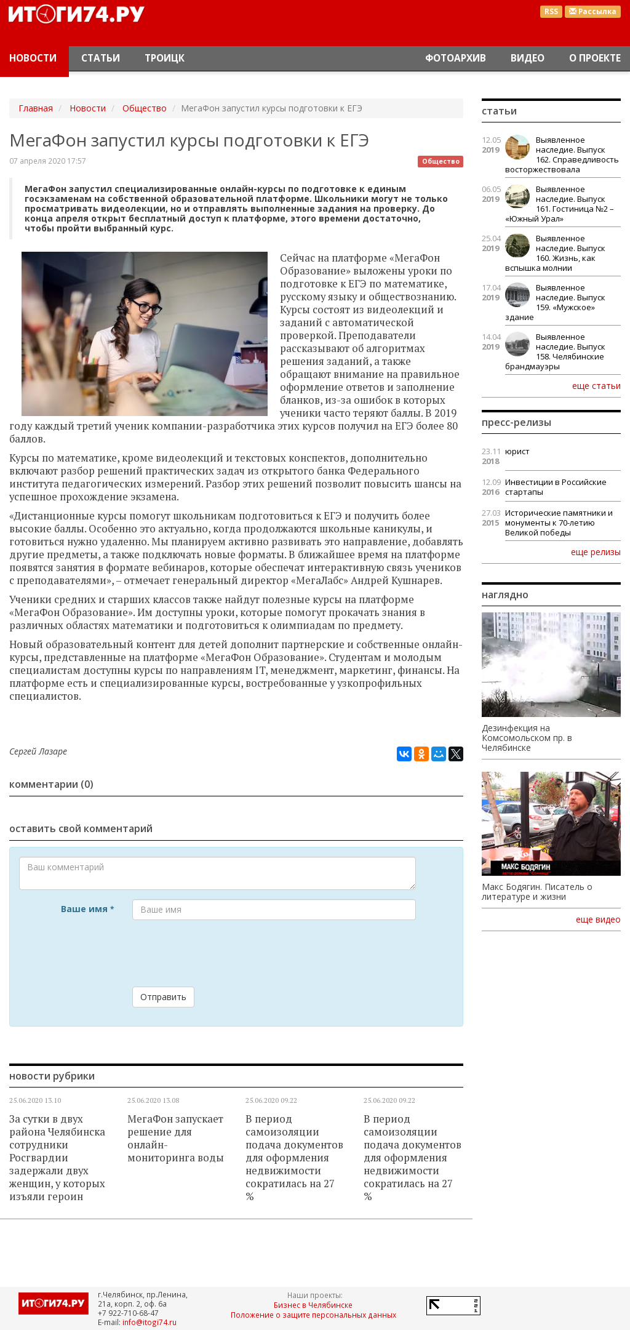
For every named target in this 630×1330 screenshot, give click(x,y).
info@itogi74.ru (149, 1322)
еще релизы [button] (596, 551)
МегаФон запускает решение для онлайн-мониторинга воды (175, 1138)
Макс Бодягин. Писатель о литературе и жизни (537, 892)
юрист (517, 451)
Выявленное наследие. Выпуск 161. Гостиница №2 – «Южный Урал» (559, 203)
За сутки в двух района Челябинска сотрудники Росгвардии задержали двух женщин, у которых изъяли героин (57, 1157)
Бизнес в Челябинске (313, 1305)
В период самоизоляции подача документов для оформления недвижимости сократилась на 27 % (294, 1157)
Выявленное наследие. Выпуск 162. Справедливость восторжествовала (562, 154)
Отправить (163, 997)
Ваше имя (87, 909)
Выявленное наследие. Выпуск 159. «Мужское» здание (555, 302)
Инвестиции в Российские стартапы (556, 486)
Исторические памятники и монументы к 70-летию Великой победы (559, 522)
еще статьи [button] (596, 385)
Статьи (100, 58)
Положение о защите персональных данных (313, 1315)
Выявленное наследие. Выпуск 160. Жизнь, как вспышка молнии (555, 253)
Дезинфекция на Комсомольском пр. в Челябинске (527, 738)
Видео (527, 58)
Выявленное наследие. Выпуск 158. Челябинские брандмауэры (555, 351)
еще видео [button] (598, 919)
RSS (551, 11)
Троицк (165, 58)
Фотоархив (455, 58)
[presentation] (225, 953)
